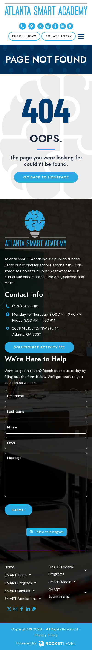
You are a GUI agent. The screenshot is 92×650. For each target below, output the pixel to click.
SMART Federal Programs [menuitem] (67, 570)
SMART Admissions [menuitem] (23, 598)
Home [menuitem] (9, 567)
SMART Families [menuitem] (20, 590)
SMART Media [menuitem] (62, 581)
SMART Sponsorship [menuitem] (67, 593)
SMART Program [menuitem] (21, 583)
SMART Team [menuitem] (18, 575)
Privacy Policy (46, 635)
